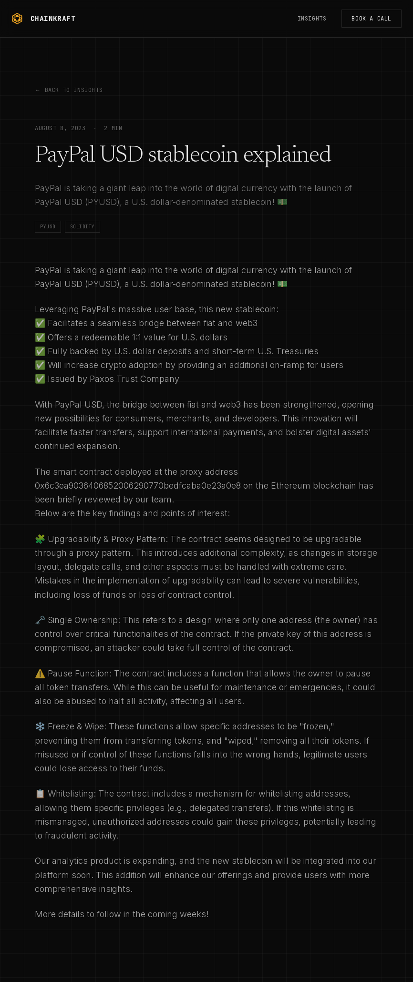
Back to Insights (69, 90)
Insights (312, 18)
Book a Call (371, 18)
